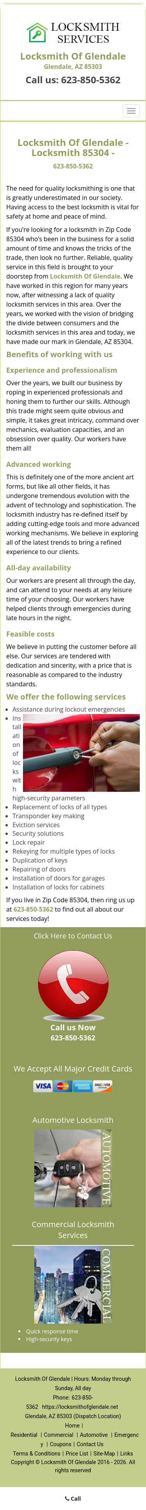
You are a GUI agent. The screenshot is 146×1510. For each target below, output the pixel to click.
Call (73, 1498)
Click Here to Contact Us (73, 935)
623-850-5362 (91, 79)
